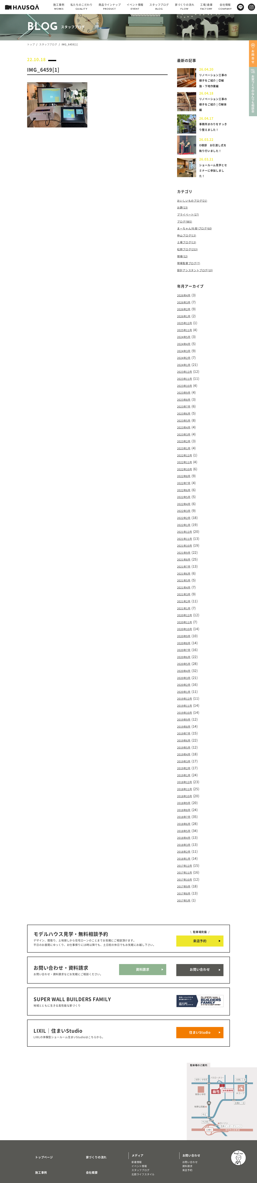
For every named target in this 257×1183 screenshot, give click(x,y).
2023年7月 (185, 404)
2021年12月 (186, 521)
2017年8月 (185, 857)
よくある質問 (90, 1142)
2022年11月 (186, 456)
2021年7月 (185, 553)
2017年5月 (185, 863)
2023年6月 (185, 410)
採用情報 (87, 1130)
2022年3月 (185, 501)
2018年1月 (185, 825)
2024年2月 (185, 359)
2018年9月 (185, 773)
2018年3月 (185, 812)
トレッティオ (38, 1149)
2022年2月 (185, 507)
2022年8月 (185, 469)
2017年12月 (186, 831)
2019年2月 (185, 740)
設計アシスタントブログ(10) (198, 276)
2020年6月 (185, 637)
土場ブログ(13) (188, 250)
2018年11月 (186, 760)
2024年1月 (185, 365)
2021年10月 (186, 533)
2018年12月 (186, 753)
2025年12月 (186, 326)
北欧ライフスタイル (143, 1126)
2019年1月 (185, 747)
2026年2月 (185, 313)
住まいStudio (200, 986)
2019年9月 (185, 695)
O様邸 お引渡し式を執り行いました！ (214, 157)
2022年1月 (185, 514)
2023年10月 (186, 385)
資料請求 (142, 931)
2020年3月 (185, 656)
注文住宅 (35, 1153)
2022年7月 (185, 475)
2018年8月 (185, 779)
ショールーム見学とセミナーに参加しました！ (212, 181)
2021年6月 (185, 559)
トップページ (39, 1107)
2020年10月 (186, 611)
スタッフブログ (48, 44)
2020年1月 (185, 669)
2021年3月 (185, 579)
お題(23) (183, 218)
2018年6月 (185, 792)
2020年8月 (185, 624)
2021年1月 (185, 592)
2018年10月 (186, 766)
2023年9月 (185, 391)
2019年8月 (185, 702)
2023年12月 (186, 372)
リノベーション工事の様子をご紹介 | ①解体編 (213, 110)
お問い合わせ (200, 931)
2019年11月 (186, 682)
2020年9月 (185, 617)
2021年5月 (185, 566)
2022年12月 (186, 449)
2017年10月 (186, 844)
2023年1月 (185, 443)
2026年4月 (185, 300)
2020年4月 (185, 650)
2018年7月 (185, 786)
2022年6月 (185, 482)
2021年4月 (185, 572)
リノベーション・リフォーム (46, 1157)
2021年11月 (186, 527)
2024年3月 (185, 352)
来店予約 (200, 904)
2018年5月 (185, 799)
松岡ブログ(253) (189, 256)
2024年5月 (185, 339)
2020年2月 (185, 663)
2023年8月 (185, 397)
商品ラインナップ (42, 1142)
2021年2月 (185, 585)
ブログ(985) (186, 230)
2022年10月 (186, 462)
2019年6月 (185, 715)
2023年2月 (185, 436)
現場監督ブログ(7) (191, 269)
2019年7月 (185, 708)
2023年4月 (185, 423)
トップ (31, 44)
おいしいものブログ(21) (195, 211)
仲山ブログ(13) (188, 243)
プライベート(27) (190, 224)
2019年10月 (186, 689)
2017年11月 (186, 838)
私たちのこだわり (42, 1130)
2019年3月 (185, 734)
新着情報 (137, 1113)
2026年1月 (185, 320)
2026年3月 (185, 307)
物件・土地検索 (142, 1136)
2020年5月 (185, 643)
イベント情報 (139, 1118)
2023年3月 (185, 430)
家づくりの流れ (91, 1107)
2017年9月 (185, 850)
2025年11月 (186, 333)
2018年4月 (185, 805)
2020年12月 (186, 598)
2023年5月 (185, 417)
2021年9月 (185, 540)
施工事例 (36, 1118)
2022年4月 (185, 495)
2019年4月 (185, 728)
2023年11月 (186, 378)
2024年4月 (185, 346)
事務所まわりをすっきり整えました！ (212, 133)
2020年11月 (186, 605)
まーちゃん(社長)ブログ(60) (198, 237)
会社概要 (87, 1118)
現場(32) (183, 263)
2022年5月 (185, 488)
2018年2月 (185, 818)
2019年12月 (186, 676)
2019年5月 (185, 721)
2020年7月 (185, 631)
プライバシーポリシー (96, 1154)
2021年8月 (185, 546)
